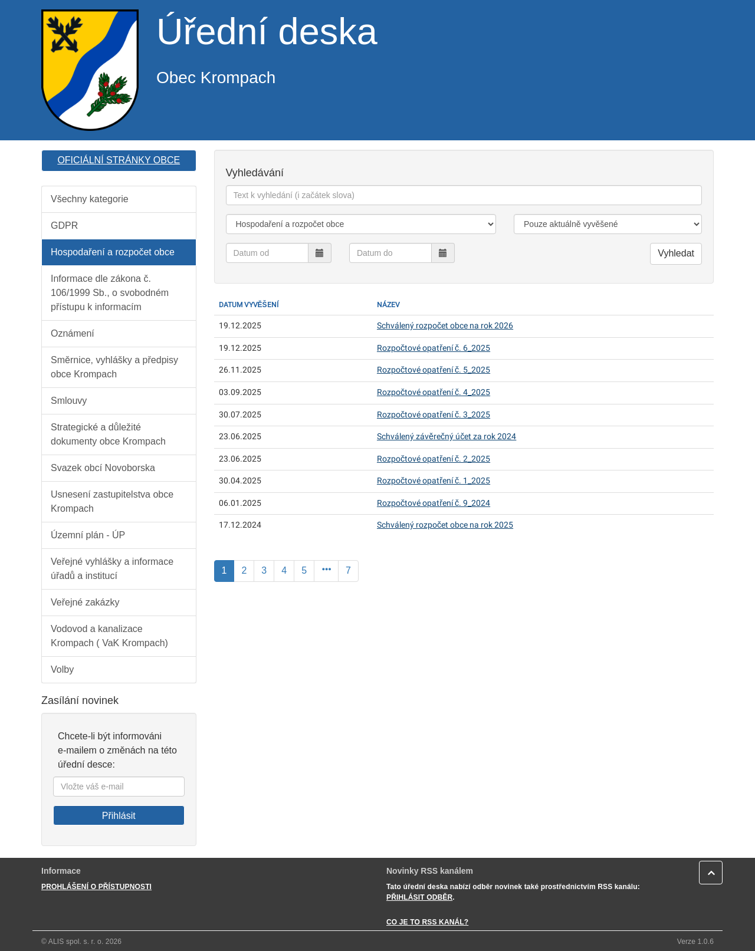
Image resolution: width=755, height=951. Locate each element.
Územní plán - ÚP (88, 535)
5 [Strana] (304, 570)
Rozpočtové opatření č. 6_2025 (433, 348)
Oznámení (72, 333)
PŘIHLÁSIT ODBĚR (419, 897)
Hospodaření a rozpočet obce (113, 252)
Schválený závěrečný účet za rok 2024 (446, 437)
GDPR (64, 226)
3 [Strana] (264, 570)
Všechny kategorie (90, 199)
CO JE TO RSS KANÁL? (427, 922)
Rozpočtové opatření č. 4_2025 (433, 392)
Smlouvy (69, 401)
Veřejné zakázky (85, 602)
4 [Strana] (284, 570)
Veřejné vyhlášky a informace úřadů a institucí (112, 569)
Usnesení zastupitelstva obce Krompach (112, 501)
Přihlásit (119, 816)
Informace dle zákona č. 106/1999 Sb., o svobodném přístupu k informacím (110, 293)
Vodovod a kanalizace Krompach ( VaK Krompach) (109, 636)
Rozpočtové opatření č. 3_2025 (433, 415)
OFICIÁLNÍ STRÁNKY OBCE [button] (118, 160)
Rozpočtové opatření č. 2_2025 (433, 459)
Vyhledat (676, 253)
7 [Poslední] (348, 570)
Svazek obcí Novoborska (103, 468)
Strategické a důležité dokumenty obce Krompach (108, 434)
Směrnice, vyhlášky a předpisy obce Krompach (114, 367)
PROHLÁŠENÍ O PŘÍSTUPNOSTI (96, 887)
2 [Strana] (244, 570)
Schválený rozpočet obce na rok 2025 (445, 525)
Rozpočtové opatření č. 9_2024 (433, 503)
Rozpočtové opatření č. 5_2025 (433, 370)
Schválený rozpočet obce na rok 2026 (445, 326)
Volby (62, 669)
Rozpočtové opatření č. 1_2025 (433, 481)
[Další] (326, 571)
